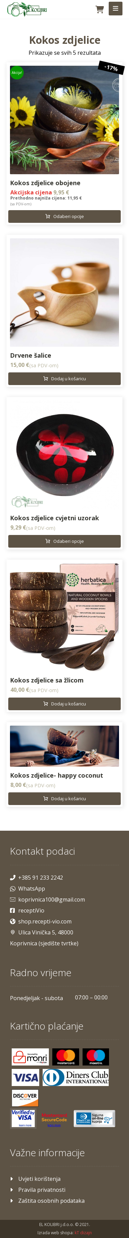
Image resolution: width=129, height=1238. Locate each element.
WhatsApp (27, 888)
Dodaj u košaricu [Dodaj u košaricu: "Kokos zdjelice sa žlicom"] (68, 704)
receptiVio (27, 910)
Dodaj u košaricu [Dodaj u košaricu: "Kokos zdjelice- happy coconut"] (68, 798)
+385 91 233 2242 (36, 877)
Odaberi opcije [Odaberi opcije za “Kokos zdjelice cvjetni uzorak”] (68, 541)
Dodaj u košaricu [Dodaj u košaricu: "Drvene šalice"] (68, 378)
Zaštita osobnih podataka (47, 1200)
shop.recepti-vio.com (41, 921)
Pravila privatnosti (37, 1190)
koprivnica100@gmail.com (47, 899)
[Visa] (25, 1077)
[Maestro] (96, 1057)
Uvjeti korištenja (35, 1179)
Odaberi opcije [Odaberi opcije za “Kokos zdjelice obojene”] (68, 216)
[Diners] (75, 1077)
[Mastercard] (66, 1057)
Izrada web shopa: (55, 1233)
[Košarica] (99, 9)
